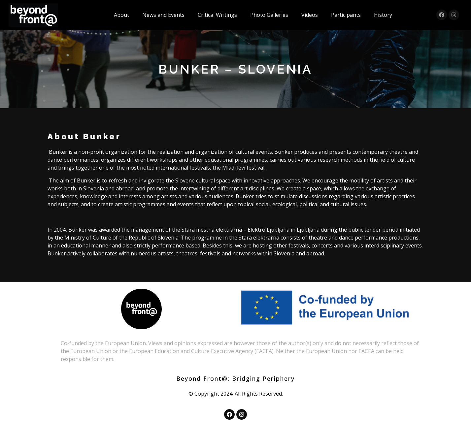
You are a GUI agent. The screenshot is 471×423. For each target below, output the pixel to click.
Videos (309, 14)
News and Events (163, 14)
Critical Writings (217, 14)
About (121, 14)
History (383, 14)
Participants (346, 14)
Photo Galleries (269, 14)
